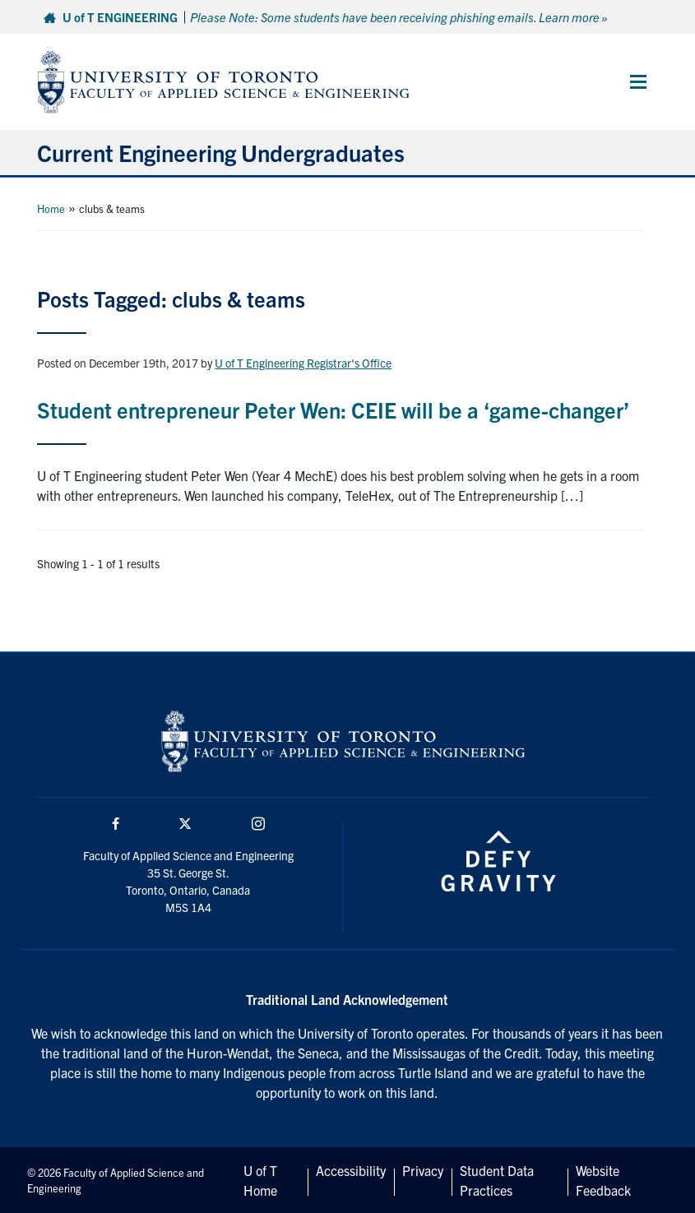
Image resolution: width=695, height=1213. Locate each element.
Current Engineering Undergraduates (221, 152)
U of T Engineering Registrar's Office (303, 362)
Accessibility (351, 1170)
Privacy (422, 1170)
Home (51, 208)
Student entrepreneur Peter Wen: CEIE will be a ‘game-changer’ (333, 409)
